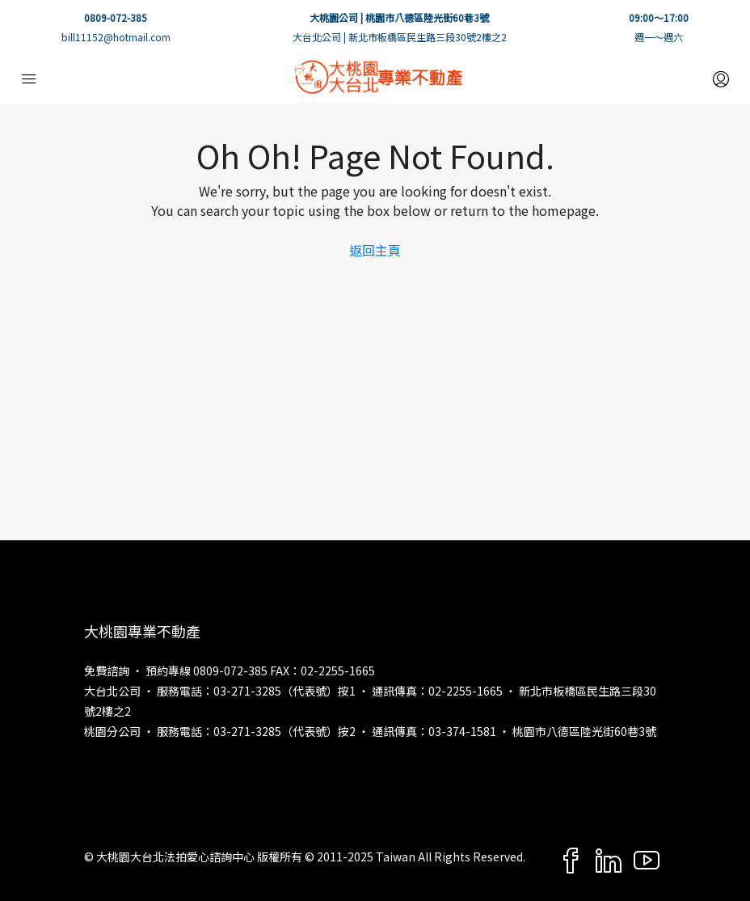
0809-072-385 (115, 17)
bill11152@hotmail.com (116, 37)
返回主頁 (375, 250)
